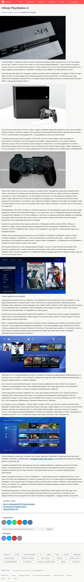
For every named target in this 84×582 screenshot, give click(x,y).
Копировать (50, 528)
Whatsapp (14, 522)
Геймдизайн (76, 554)
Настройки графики (30, 554)
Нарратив (60, 558)
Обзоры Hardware (13, 12)
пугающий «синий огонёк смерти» (42, 459)
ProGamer (6, 2)
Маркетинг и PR (74, 558)
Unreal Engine (27, 561)
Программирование (10, 561)
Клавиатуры (75, 561)
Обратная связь (5, 575)
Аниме (57, 554)
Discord (4, 538)
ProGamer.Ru (5, 570)
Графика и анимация (27, 558)
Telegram (25, 522)
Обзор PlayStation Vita (10, 509)
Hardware (41, 2)
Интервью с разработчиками (46, 561)
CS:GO (17, 554)
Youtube (14, 538)
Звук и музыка (45, 558)
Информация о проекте (24, 575)
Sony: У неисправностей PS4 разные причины (19, 504)
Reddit (19, 522)
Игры (20, 2)
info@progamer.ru (39, 570)
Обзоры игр (7, 554)
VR (41, 554)
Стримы (48, 554)
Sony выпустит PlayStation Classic (14, 506)
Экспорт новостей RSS (58, 575)
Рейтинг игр (69, 575)
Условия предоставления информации (41, 575)
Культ (62, 2)
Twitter (9, 522)
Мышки (63, 561)
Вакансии (14, 575)
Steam (19, 538)
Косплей (66, 554)
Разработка (52, 2)
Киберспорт (30, 2)
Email (4, 522)
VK (30, 522)
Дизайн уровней (10, 558)
